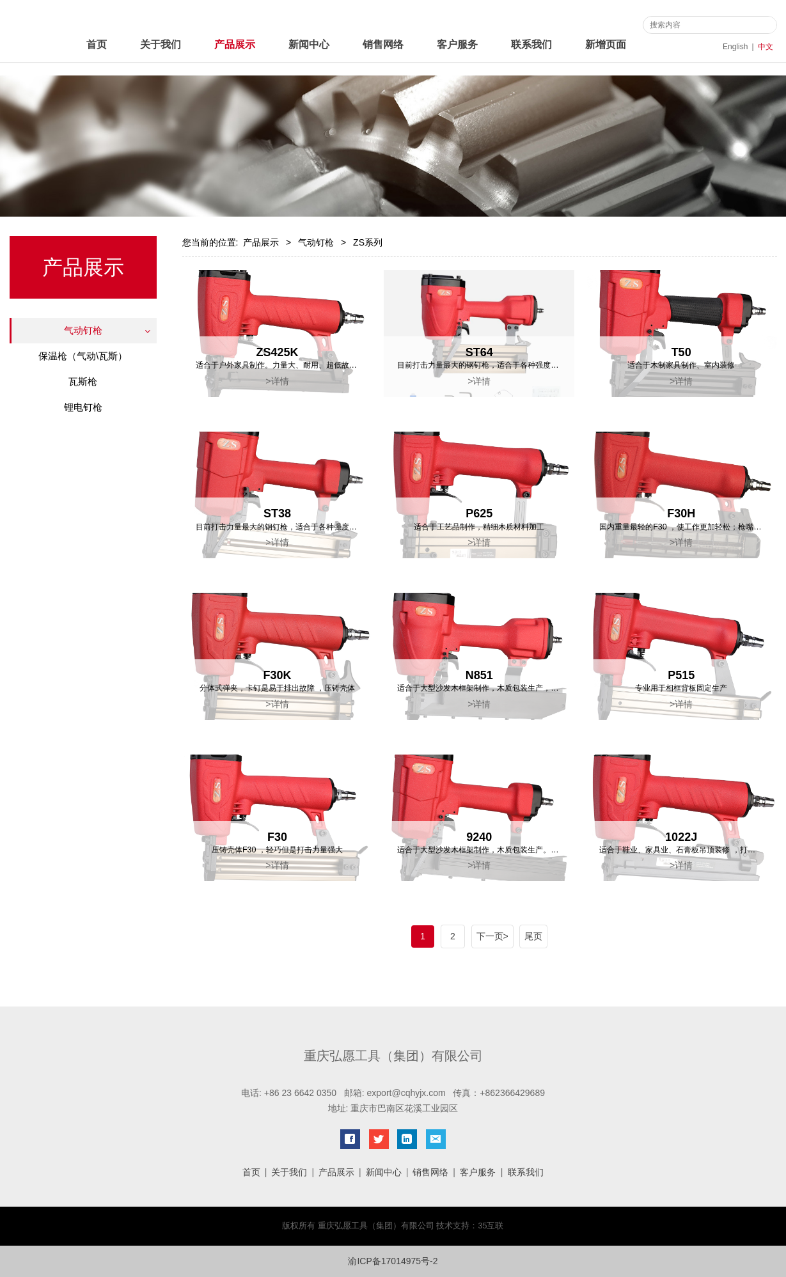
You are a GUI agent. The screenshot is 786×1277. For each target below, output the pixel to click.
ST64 (479, 352)
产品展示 (234, 44)
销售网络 (383, 44)
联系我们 (531, 44)
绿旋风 (83, 424)
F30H (681, 513)
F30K (277, 675)
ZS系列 (83, 357)
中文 (765, 46)
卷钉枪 (83, 470)
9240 (479, 837)
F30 (277, 837)
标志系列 (83, 402)
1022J (681, 837)
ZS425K (277, 352)
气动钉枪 (83, 330)
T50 (681, 352)
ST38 (277, 513)
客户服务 (457, 44)
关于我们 (160, 44)
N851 (479, 675)
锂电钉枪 (83, 548)
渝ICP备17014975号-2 (392, 1261)
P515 (681, 675)
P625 (479, 513)
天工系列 (83, 380)
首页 (96, 44)
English (735, 46)
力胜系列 (83, 448)
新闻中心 (308, 44)
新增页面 (605, 44)
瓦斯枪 (82, 522)
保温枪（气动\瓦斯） (82, 497)
